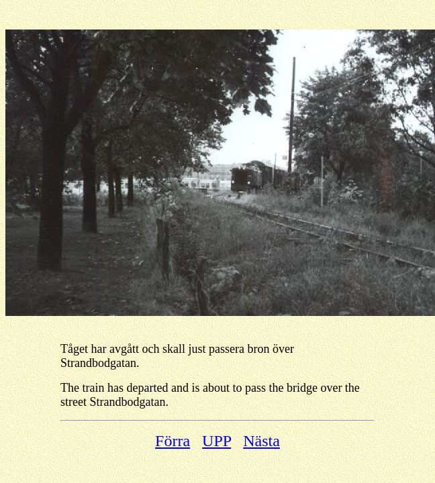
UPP (216, 440)
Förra (172, 440)
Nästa (261, 440)
